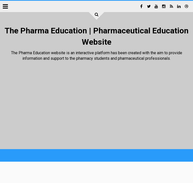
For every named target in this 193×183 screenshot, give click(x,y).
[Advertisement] (94, 105)
